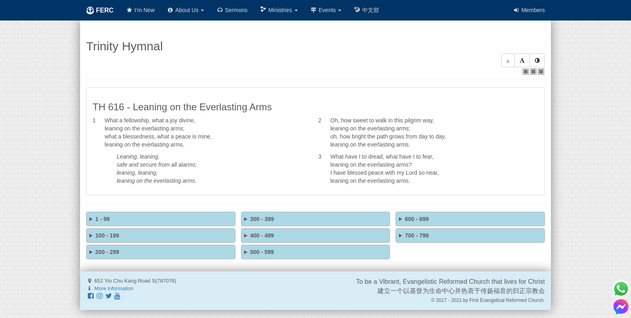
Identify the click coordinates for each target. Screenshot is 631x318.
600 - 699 (417, 219)
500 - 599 (262, 252)
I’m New (140, 10)
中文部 (366, 9)
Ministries (279, 9)
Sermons (231, 10)
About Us (185, 10)
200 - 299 (107, 252)
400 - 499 (262, 235)
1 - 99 (102, 219)
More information (114, 288)
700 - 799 (417, 235)
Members (529, 10)
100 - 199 (107, 235)
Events (326, 10)
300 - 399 (262, 219)
